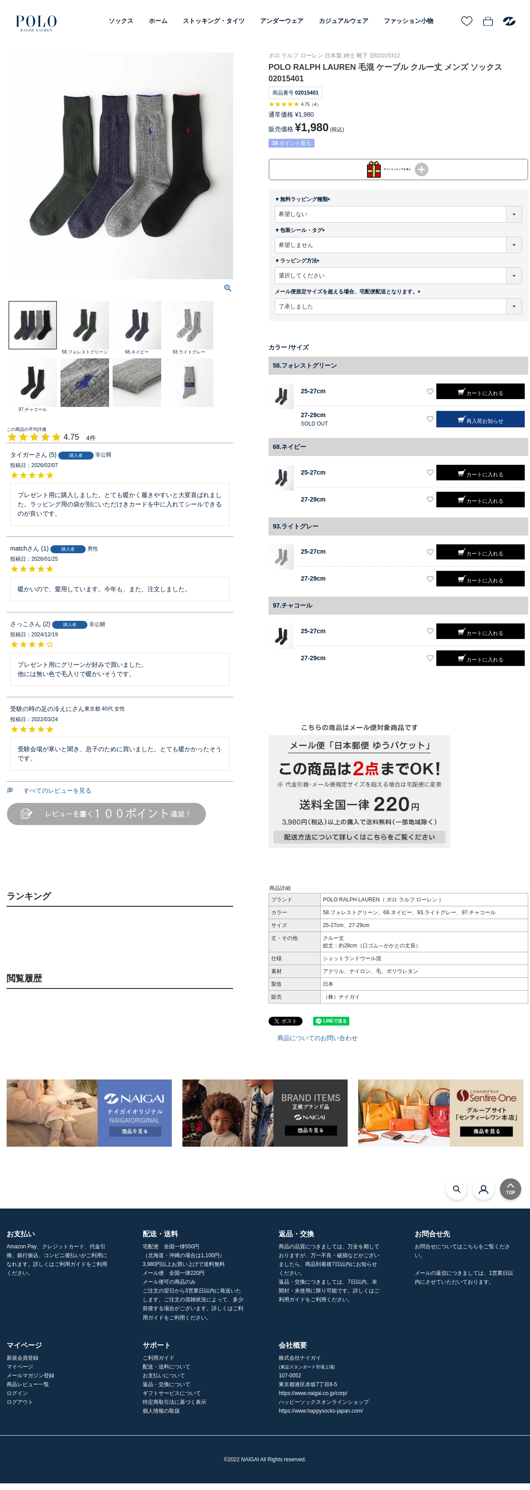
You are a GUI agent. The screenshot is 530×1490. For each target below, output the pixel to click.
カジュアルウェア (343, 20)
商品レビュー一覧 (28, 1391)
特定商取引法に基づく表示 (174, 1409)
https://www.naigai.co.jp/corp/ (313, 1400)
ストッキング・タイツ (214, 20)
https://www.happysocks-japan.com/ (321, 1417)
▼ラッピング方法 (298, 267)
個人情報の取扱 (161, 1417)
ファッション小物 (408, 20)
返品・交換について (166, 1391)
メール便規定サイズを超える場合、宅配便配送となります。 (349, 298)
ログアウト (20, 1409)
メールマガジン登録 (30, 1382)
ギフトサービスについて (172, 1400)
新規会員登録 (22, 1364)
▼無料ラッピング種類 (304, 206)
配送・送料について (166, 1373)
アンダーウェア (281, 20)
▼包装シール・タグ (301, 236)
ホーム (158, 20)
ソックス (121, 20)
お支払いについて (164, 1382)
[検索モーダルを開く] (456, 1195)
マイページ (20, 1373)
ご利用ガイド (158, 1364)
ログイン (17, 1400)
